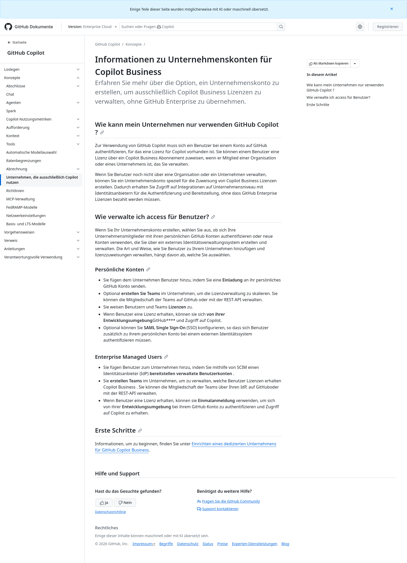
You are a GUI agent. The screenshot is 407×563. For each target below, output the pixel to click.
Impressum (142, 543)
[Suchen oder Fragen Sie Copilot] (202, 27)
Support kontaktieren (218, 508)
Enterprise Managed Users (131, 356)
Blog (285, 543)
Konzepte (134, 44)
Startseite (16, 42)
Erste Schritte (118, 430)
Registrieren (387, 26)
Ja (104, 502)
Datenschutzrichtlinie (110, 512)
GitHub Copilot (25, 52)
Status (207, 543)
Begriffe (166, 543)
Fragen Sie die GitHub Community (228, 501)
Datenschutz (187, 543)
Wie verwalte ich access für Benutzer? (155, 216)
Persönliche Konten (122, 269)
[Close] (392, 8)
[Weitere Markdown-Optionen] (354, 63)
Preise (222, 543)
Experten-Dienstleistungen (254, 543)
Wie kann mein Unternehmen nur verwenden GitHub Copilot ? (187, 128)
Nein (125, 502)
